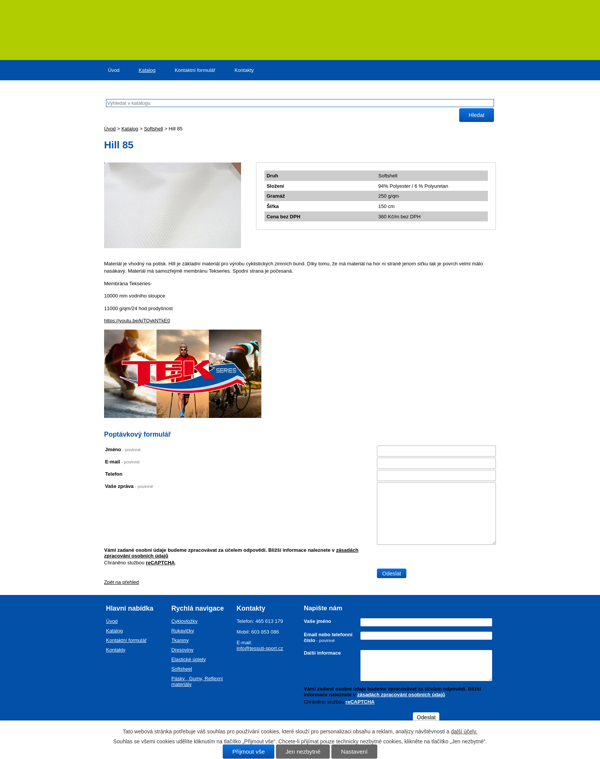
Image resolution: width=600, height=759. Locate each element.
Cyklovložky (184, 621)
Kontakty (244, 70)
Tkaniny (180, 640)
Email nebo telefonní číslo (328, 637)
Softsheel (181, 669)
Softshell (153, 129)
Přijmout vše (248, 751)
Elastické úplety (188, 659)
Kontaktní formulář (194, 70)
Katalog (147, 70)
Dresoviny (182, 650)
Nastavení (354, 751)
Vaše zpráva (129, 486)
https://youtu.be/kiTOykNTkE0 (137, 320)
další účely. (464, 731)
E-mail (122, 462)
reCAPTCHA (160, 563)
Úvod (113, 70)
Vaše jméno (317, 621)
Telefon (113, 474)
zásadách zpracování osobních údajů (401, 694)
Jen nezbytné (303, 751)
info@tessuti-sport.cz (259, 648)
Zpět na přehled (121, 582)
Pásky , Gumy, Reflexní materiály (197, 681)
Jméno (123, 449)
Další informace (322, 653)
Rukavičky (182, 631)
